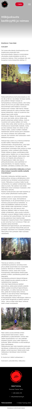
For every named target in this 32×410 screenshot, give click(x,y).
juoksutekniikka (13, 360)
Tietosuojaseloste (6, 402)
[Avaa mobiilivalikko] (29, 4)
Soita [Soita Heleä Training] (19, 4)
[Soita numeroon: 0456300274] (17, 393)
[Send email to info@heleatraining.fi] (17, 397)
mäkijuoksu (22, 360)
